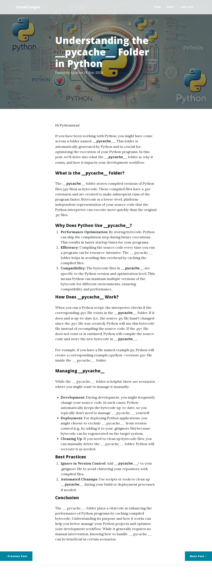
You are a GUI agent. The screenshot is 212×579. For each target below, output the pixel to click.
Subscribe (186, 7)
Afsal (74, 72)
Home (157, 7)
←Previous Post (16, 553)
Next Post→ (198, 553)
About (170, 7)
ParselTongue (28, 7)
